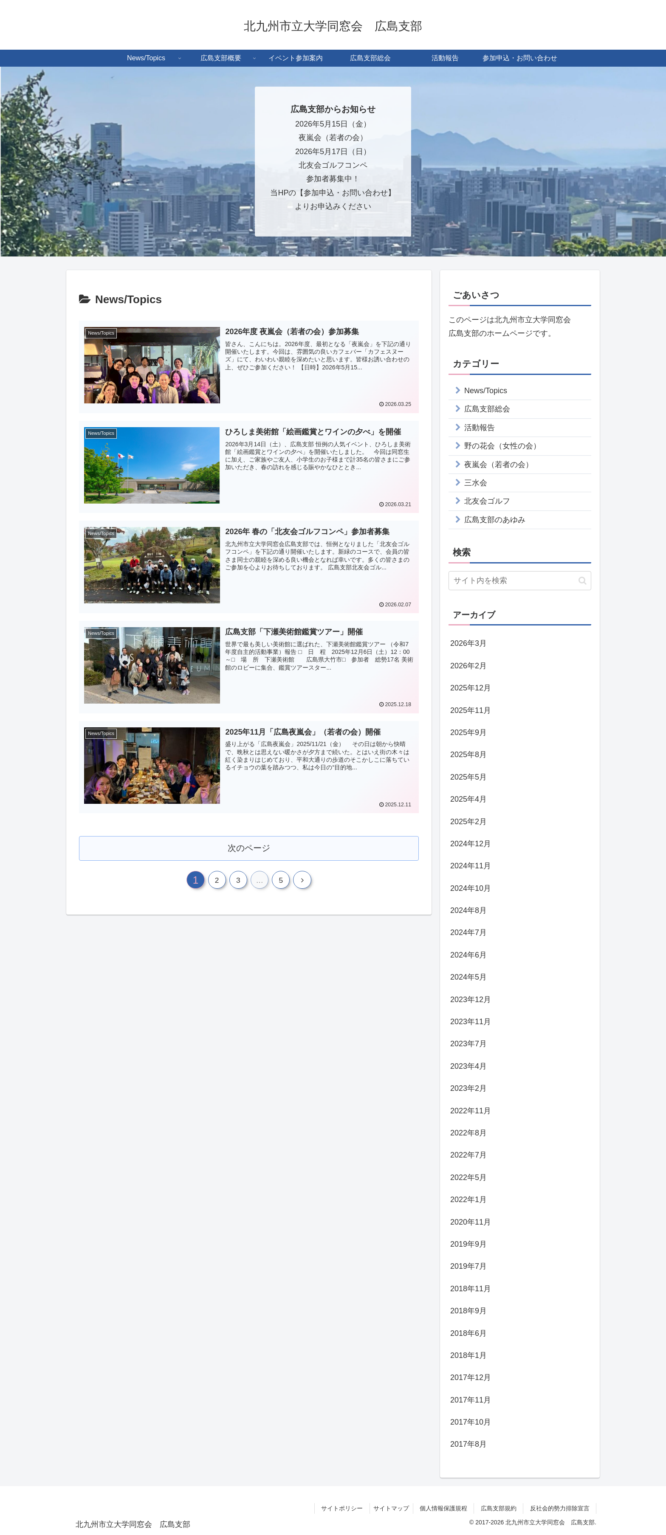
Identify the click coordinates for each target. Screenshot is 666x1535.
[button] (582, 581)
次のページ (249, 848)
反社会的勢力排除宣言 (562, 1508)
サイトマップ (386, 1508)
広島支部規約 (499, 1508)
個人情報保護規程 (443, 1508)
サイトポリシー (339, 1508)
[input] (520, 580)
